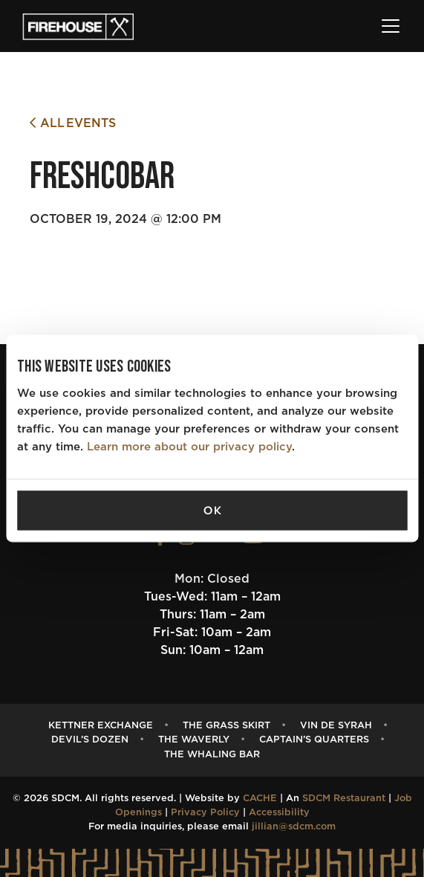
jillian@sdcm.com (294, 827)
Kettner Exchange (100, 726)
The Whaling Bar (212, 755)
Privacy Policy (205, 813)
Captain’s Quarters (314, 740)
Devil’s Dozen (89, 740)
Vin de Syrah (336, 726)
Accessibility (279, 813)
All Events (73, 123)
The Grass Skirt (226, 726)
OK (212, 511)
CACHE (260, 798)
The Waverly (193, 740)
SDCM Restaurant (343, 798)
